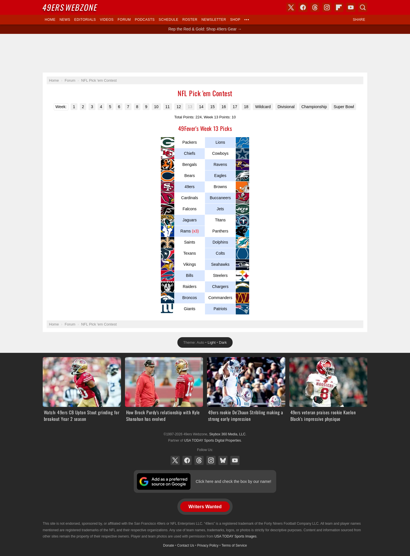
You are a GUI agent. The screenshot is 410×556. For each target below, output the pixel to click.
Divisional (286, 106)
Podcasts (145, 20)
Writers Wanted (205, 506)
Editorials (85, 20)
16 (224, 106)
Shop (235, 20)
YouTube (234, 460)
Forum (124, 20)
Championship (314, 106)
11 (167, 106)
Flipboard (338, 7)
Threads (199, 460)
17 (235, 106)
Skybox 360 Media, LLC (227, 434)
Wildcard (262, 106)
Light (212, 342)
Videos (107, 20)
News (65, 20)
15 (212, 106)
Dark (223, 342)
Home (50, 20)
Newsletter (213, 20)
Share (359, 20)
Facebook (187, 460)
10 (156, 106)
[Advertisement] (205, 53)
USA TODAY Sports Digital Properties (212, 440)
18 (246, 106)
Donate (168, 545)
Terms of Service (234, 545)
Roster (189, 20)
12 (179, 106)
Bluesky (222, 460)
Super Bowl (344, 106)
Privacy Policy (208, 545)
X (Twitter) (175, 460)
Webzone (70, 7)
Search (362, 7)
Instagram (211, 460)
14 (201, 106)
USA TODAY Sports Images (235, 536)
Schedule (168, 20)
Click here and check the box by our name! (233, 481)
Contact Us (185, 545)
